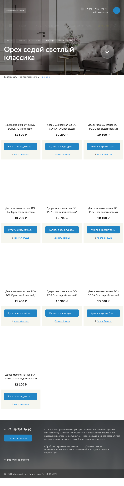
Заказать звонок (18, 438)
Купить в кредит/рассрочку (22, 146)
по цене (46, 76)
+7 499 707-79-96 (19, 429)
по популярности (28, 76)
